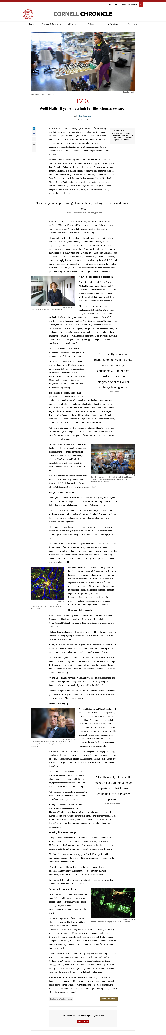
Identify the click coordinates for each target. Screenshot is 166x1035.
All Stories (72, 22)
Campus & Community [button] (51, 22)
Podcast (90, 22)
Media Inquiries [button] (108, 997)
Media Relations (129, 3)
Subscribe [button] (83, 1020)
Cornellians (132, 22)
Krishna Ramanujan (83, 114)
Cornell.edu (113, 3)
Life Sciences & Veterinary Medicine (61, 997)
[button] (141, 2)
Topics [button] (31, 22)
